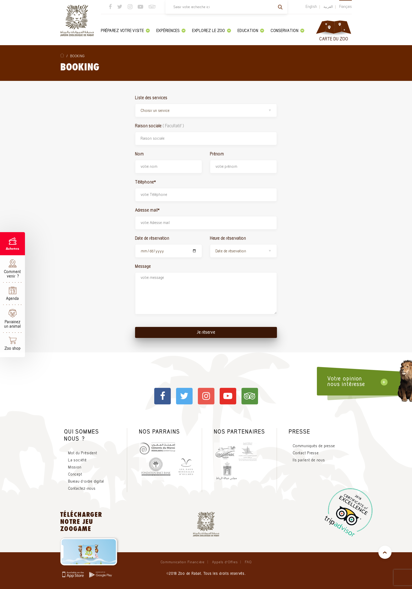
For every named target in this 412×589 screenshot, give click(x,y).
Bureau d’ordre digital (86, 481)
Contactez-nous (82, 488)
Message (143, 266)
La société (77, 460)
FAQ (248, 562)
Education (251, 31)
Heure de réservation (228, 238)
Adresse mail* (147, 210)
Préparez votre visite (125, 31)
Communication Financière (183, 562)
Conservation (287, 31)
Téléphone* (145, 182)
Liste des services (151, 97)
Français (345, 6)
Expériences (171, 31)
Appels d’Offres (225, 562)
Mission (74, 467)
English (311, 6)
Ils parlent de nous (309, 460)
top (385, 552)
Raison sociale (159, 125)
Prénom (217, 154)
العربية (328, 6)
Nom (139, 154)
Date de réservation (152, 238)
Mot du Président (82, 453)
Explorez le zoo (211, 31)
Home (62, 55)
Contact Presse (306, 453)
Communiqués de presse (314, 446)
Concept (75, 474)
